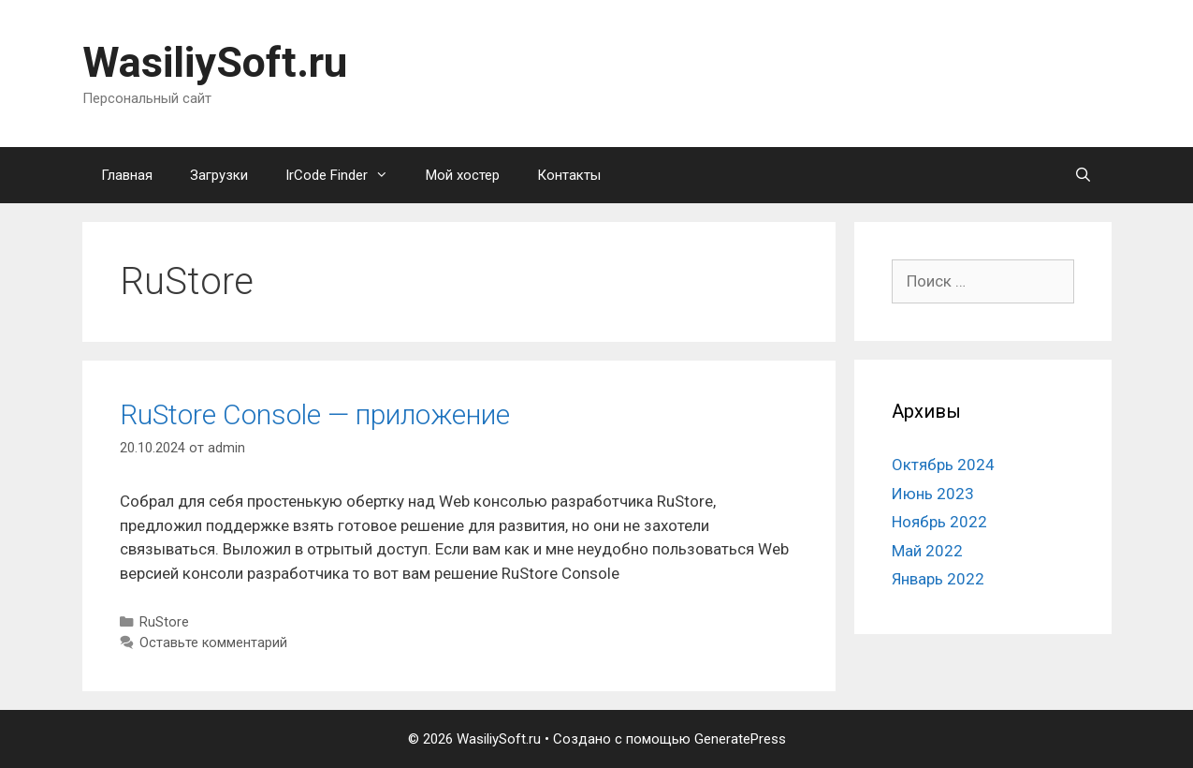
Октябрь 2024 (943, 464)
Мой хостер (463, 175)
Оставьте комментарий (213, 643)
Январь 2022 (938, 578)
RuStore (164, 622)
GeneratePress (740, 739)
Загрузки (219, 175)
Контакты (569, 175)
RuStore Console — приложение (315, 414)
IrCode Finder (346, 175)
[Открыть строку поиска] (1083, 175)
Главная (127, 175)
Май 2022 (927, 550)
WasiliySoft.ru (214, 62)
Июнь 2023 (933, 493)
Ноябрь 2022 (939, 521)
